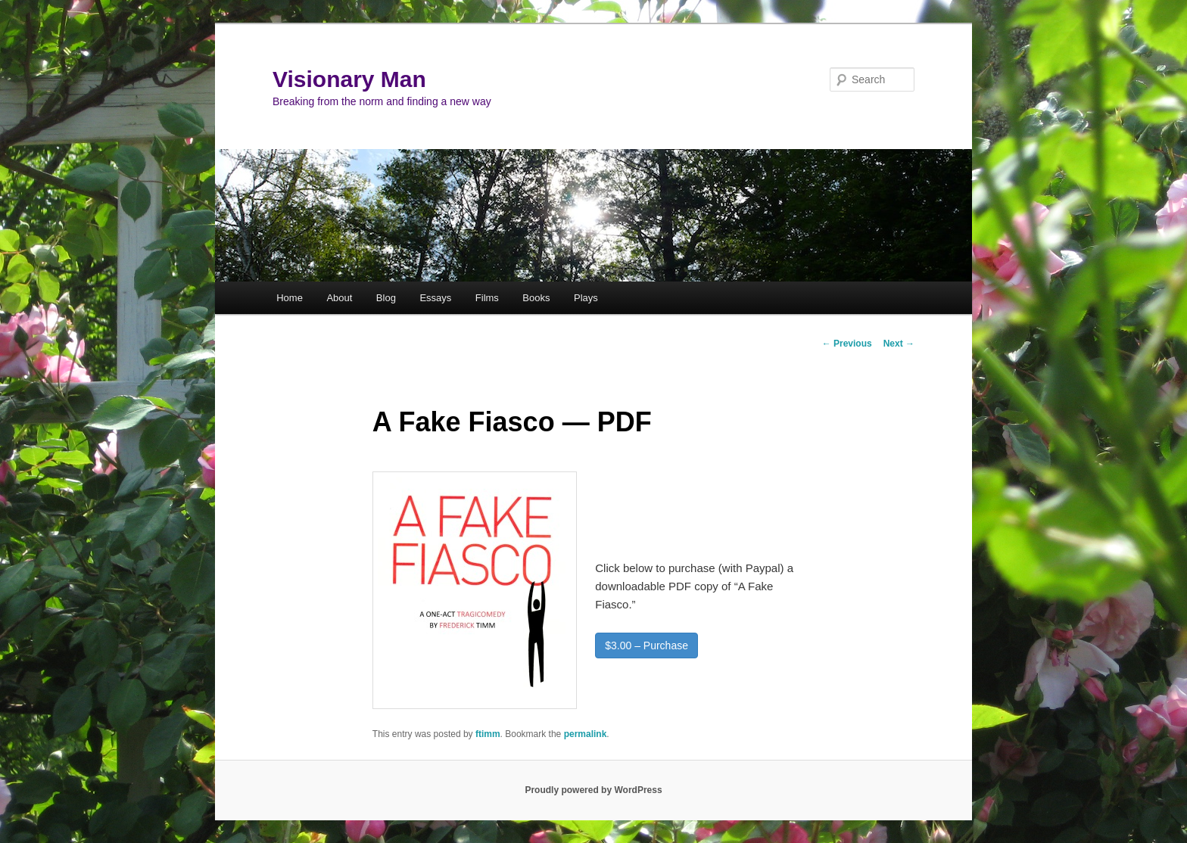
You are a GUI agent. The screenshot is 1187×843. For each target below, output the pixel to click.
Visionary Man (349, 79)
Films (487, 297)
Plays (586, 297)
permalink (585, 734)
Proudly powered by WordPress (593, 790)
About (339, 297)
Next (898, 343)
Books (536, 297)
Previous (847, 343)
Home (289, 297)
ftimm (487, 734)
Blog (386, 297)
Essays (435, 297)
